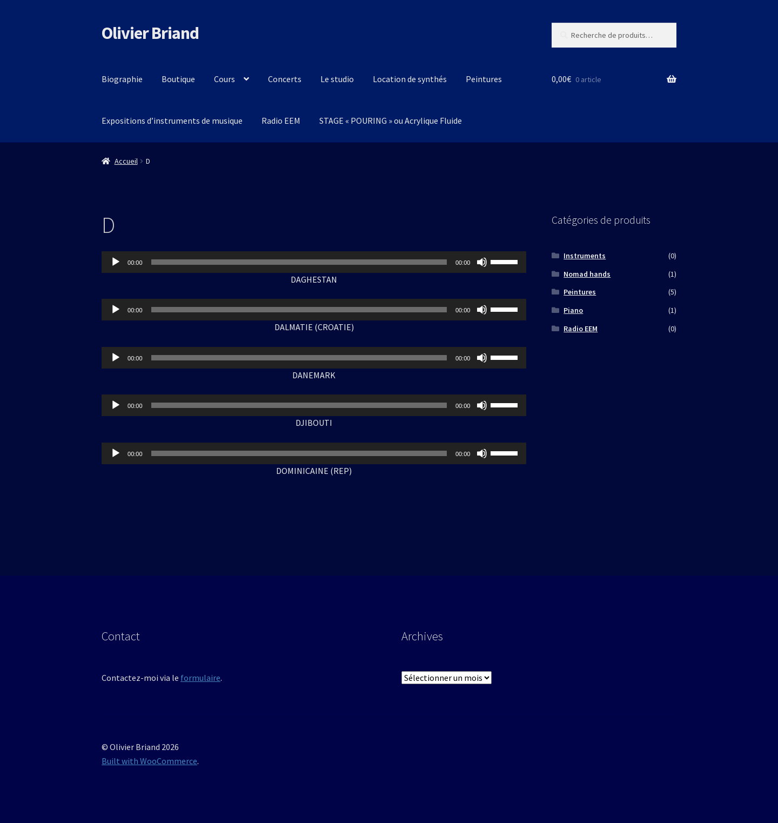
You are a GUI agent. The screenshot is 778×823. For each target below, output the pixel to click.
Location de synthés (410, 78)
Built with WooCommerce (149, 760)
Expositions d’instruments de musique (172, 120)
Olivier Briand (150, 33)
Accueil (126, 161)
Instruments (585, 255)
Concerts (284, 78)
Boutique (178, 78)
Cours (224, 78)
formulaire (200, 677)
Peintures (484, 78)
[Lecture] (115, 262)
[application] (314, 262)
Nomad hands (587, 274)
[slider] (299, 262)
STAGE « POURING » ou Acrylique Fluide (390, 120)
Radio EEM (280, 120)
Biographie (122, 78)
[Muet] (482, 262)
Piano (573, 310)
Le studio (337, 78)
